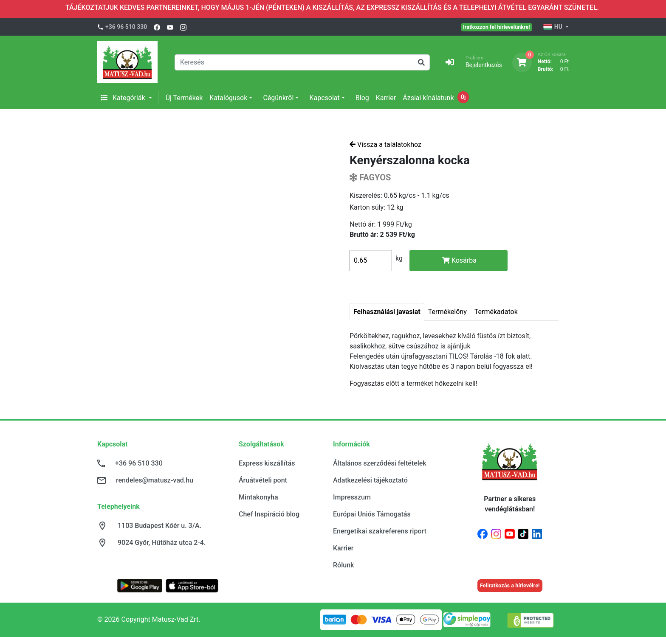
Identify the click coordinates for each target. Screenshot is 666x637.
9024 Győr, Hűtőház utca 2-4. (162, 543)
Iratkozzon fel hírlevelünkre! (496, 26)
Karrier (386, 98)
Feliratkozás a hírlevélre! (510, 585)
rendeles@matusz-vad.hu (154, 480)
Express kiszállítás (267, 463)
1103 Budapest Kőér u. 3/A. (159, 526)
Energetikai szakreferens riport (379, 531)
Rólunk (343, 565)
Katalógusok (228, 98)
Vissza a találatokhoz (385, 144)
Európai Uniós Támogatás (372, 514)
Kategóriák (124, 98)
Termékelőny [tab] (447, 312)
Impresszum (352, 497)
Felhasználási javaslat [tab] (386, 312)
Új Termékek (184, 98)
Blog (362, 98)
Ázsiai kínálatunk (428, 98)
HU (553, 27)
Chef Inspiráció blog (269, 514)
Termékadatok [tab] (496, 312)
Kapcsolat (324, 98)
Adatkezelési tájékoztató (370, 480)
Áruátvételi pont (263, 480)
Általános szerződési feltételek (379, 463)
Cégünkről (278, 98)
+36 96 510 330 (126, 26)
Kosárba (459, 260)
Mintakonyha (258, 497)
